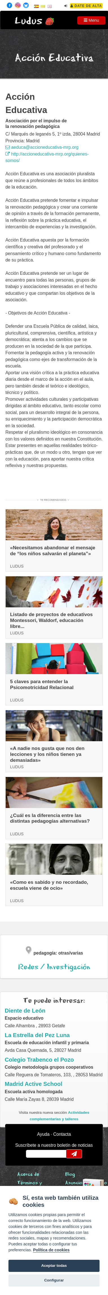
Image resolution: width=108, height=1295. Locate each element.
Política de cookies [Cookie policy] (51, 1250)
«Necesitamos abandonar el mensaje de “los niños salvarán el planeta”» (52, 550)
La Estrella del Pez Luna (37, 1035)
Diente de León (25, 1011)
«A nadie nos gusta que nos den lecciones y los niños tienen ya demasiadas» (47, 754)
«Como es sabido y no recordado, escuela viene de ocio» (49, 885)
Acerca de (28, 1174)
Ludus (28, 21)
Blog (70, 1174)
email (34, 1154)
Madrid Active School (33, 1084)
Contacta (62, 1134)
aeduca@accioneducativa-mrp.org (41, 147)
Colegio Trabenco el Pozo (39, 1060)
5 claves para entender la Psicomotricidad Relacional (42, 684)
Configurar (54, 1280)
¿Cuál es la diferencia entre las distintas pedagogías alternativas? (50, 818)
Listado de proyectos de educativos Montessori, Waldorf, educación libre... (51, 620)
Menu (91, 20)
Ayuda (43, 1134)
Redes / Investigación (54, 967)
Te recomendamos (53, 500)
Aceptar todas (54, 1265)
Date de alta (86, 6)
